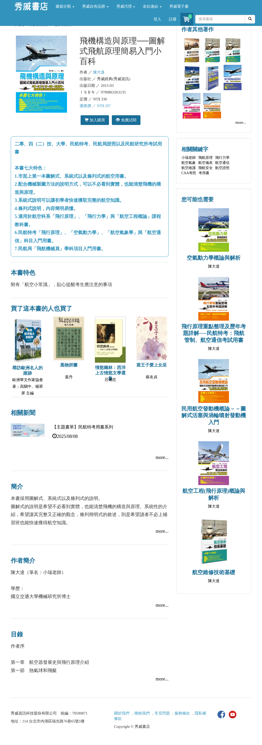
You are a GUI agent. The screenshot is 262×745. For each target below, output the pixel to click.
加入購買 (95, 120)
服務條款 (182, 713)
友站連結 (152, 6)
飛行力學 (222, 158)
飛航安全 (205, 168)
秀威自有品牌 (95, 6)
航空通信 (222, 163)
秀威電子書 (179, 6)
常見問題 (162, 713)
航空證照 (222, 168)
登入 (157, 19)
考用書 (204, 173)
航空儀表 (205, 163)
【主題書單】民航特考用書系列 (82, 427)
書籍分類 (65, 6)
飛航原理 (205, 158)
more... (162, 457)
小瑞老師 (188, 158)
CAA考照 (188, 173)
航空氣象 (188, 163)
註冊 (173, 19)
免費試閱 (126, 120)
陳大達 (99, 72)
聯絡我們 (142, 713)
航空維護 (188, 168)
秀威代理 (125, 6)
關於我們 (121, 713)
